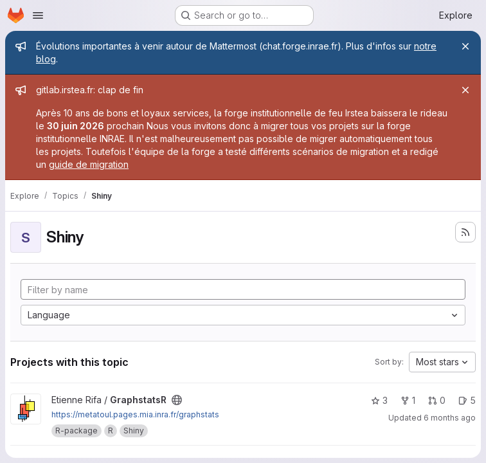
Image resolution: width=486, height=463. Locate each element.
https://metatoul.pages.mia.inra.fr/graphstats (135, 414)
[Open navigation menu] (38, 15)
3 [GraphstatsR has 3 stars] (379, 400)
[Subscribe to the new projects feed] (465, 232)
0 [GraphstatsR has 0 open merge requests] (437, 400)
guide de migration (89, 164)
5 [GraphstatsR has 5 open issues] (467, 400)
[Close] (465, 46)
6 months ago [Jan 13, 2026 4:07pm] (450, 417)
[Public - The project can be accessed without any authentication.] (177, 400)
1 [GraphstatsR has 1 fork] (408, 400)
